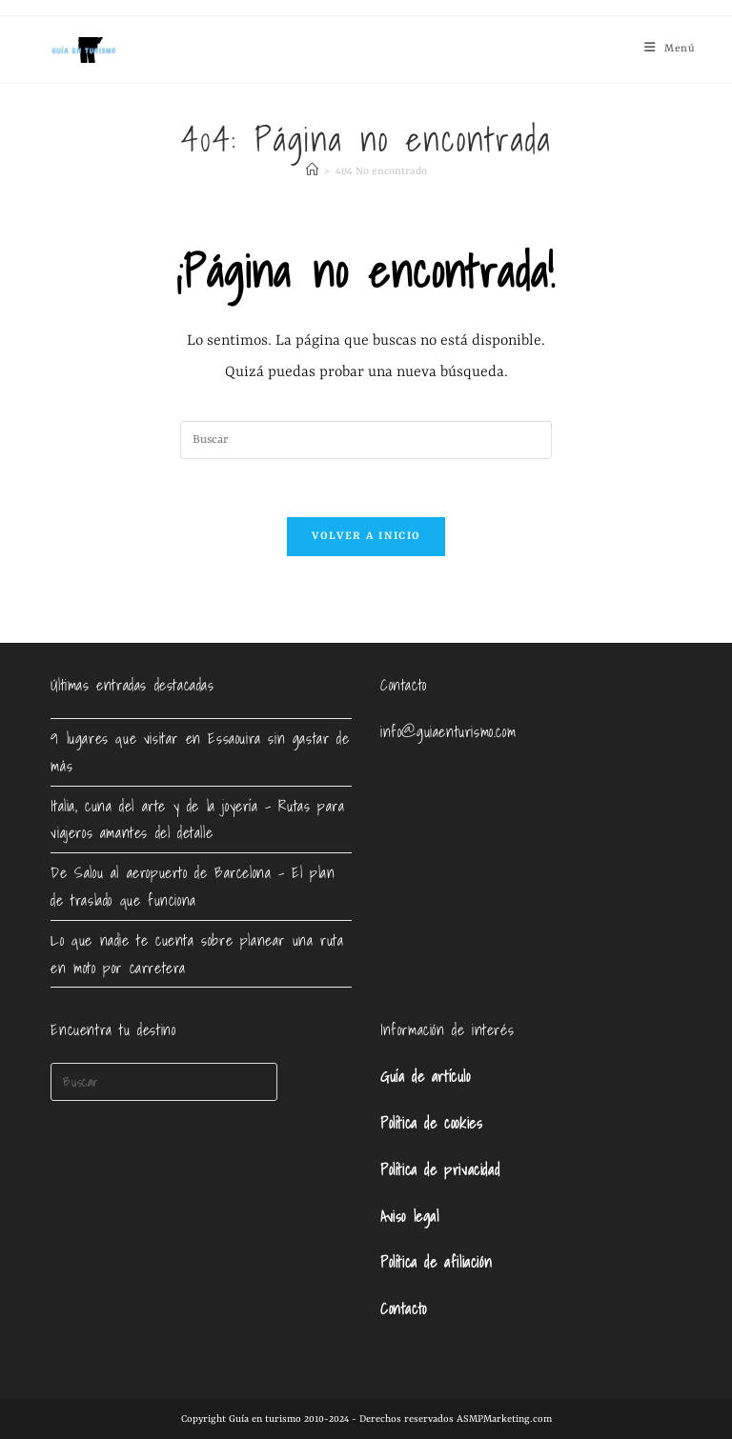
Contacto (403, 1308)
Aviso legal (409, 1216)
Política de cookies (431, 1122)
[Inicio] (312, 172)
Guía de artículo (425, 1076)
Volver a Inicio (366, 536)
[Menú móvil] (670, 49)
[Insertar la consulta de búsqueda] (366, 440)
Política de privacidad (439, 1169)
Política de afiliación (436, 1261)
